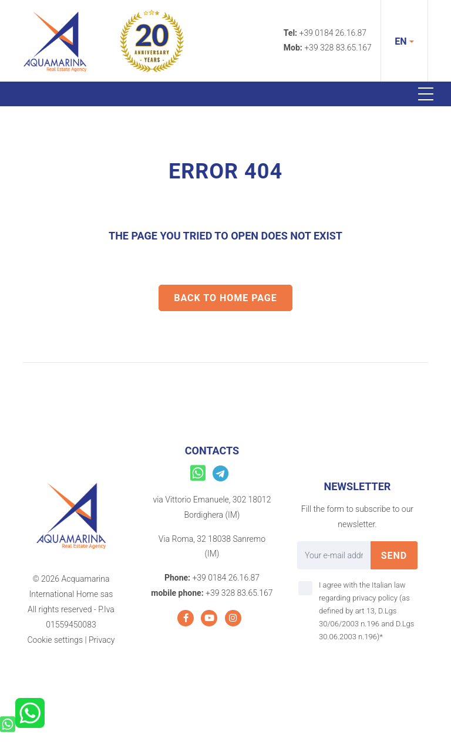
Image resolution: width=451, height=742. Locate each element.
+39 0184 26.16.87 (333, 33)
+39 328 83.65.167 (338, 47)
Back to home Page (225, 297)
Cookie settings (55, 640)
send (394, 555)
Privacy (102, 640)
